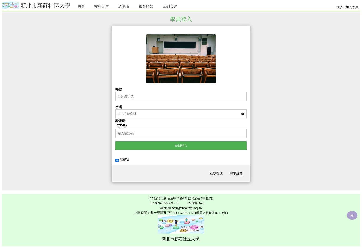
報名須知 (146, 6)
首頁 (81, 6)
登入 (340, 7)
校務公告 (101, 6)
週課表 (123, 6)
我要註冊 (236, 174)
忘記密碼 (216, 174)
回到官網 (170, 6)
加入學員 (352, 7)
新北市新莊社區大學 (36, 5)
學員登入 (181, 145)
